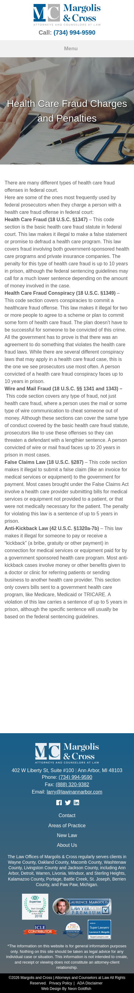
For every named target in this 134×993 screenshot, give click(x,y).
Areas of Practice (67, 825)
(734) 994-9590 (74, 32)
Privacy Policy (60, 983)
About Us (67, 845)
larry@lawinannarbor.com (74, 791)
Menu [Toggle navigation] (67, 48)
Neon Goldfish (79, 989)
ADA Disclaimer (89, 983)
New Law (67, 835)
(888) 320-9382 (72, 784)
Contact (66, 815)
